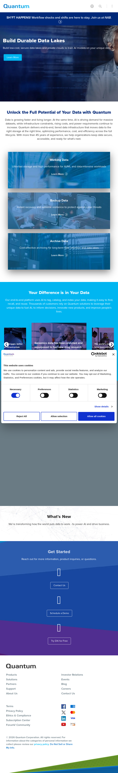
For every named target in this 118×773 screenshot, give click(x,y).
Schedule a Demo (59, 613)
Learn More (13, 57)
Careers (66, 689)
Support (11, 689)
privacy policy (41, 744)
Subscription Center (18, 720)
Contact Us (59, 585)
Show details (102, 406)
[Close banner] (113, 354)
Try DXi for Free (59, 641)
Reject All (21, 416)
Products (11, 675)
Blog (64, 684)
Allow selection (59, 416)
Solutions (11, 679)
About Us (12, 693)
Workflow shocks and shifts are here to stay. (59, 17)
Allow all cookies (96, 416)
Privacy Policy (14, 711)
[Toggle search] (100, 6)
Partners (11, 684)
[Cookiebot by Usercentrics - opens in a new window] (93, 354)
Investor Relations (72, 675)
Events (65, 679)
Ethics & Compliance (18, 715)
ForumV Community (18, 725)
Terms (9, 706)
